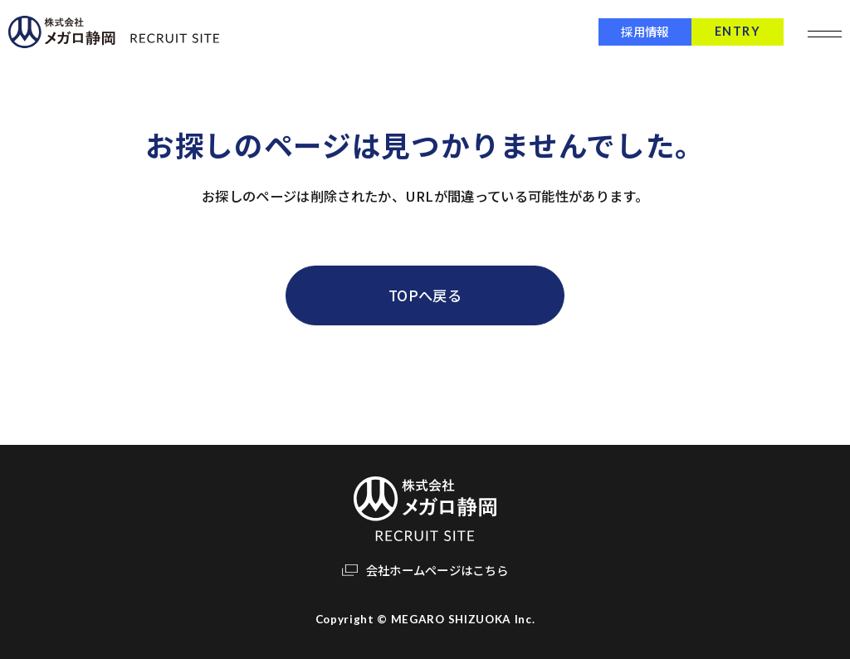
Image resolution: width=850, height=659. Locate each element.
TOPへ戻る (425, 295)
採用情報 (637, 31)
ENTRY (730, 31)
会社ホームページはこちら (437, 569)
